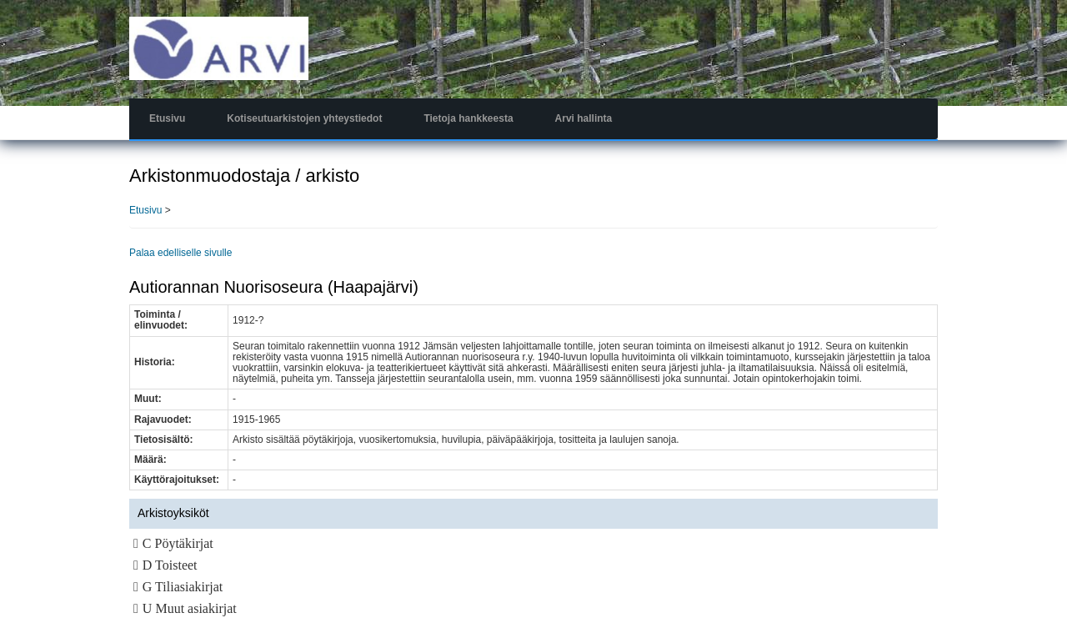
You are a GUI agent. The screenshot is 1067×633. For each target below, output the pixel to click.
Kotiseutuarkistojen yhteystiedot (304, 118)
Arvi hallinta (584, 118)
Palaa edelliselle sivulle (180, 253)
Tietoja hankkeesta (468, 118)
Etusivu (167, 118)
